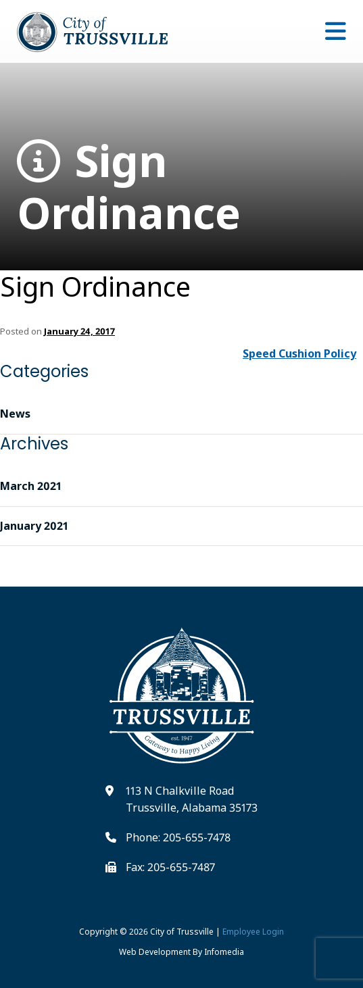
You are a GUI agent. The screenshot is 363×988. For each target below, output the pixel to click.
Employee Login (253, 931)
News (15, 413)
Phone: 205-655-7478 (178, 837)
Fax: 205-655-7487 (170, 867)
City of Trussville (182, 931)
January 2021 (34, 525)
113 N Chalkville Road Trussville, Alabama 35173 (192, 799)
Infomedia (224, 952)
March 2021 (31, 485)
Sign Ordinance (129, 187)
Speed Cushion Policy (299, 353)
